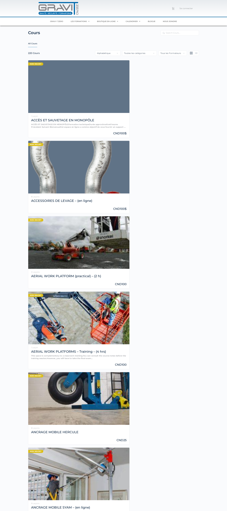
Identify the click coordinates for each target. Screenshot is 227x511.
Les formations (80, 21)
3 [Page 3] (183, 321)
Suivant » (197, 322)
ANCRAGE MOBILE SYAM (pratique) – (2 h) (177, 143)
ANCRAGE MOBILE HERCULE (46, 143)
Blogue (151, 21)
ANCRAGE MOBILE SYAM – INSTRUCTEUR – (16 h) (133, 143)
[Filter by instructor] (173, 53)
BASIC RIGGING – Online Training (175, 196)
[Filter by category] (139, 53)
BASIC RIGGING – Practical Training (45, 244)
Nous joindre (170, 21)
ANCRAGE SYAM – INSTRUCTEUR (45, 196)
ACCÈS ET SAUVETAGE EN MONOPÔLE (44, 91)
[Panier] (173, 8)
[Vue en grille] (191, 53)
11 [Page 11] (192, 321)
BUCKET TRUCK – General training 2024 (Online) (45, 297)
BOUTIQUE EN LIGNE (107, 21)
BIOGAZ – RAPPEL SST (133, 244)
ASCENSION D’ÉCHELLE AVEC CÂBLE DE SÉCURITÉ (135, 196)
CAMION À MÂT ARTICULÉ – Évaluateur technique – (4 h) (174, 297)
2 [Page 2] (179, 321)
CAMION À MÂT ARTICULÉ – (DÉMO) (134, 297)
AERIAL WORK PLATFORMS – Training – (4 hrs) (174, 91)
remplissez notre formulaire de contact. (154, 469)
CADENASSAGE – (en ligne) (91, 297)
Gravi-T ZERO (56, 21)
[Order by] (107, 53)
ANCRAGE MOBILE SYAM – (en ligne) (90, 143)
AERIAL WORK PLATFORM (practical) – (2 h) (131, 91)
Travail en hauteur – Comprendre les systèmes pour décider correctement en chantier (116, 504)
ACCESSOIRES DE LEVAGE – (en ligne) (90, 90)
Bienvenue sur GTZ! (90, 242)
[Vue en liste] (196, 53)
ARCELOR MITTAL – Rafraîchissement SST (90, 196)
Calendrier (133, 21)
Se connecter (186, 8)
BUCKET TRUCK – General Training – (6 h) (177, 244)
